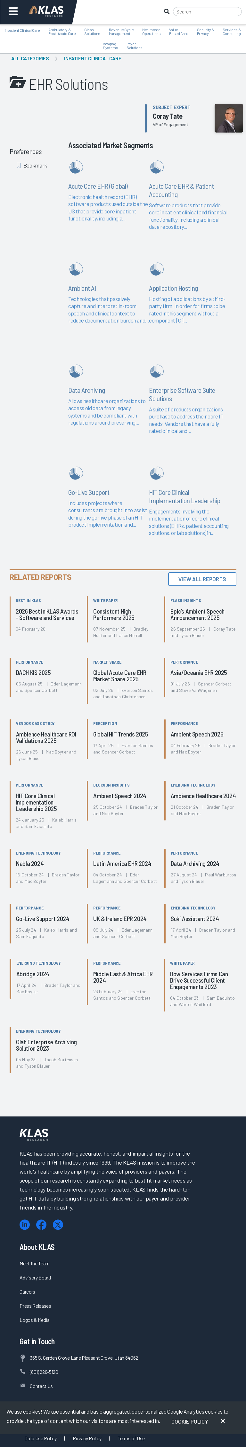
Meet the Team (35, 1263)
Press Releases (35, 1306)
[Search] (207, 11)
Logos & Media (35, 1320)
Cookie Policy (189, 1421)
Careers (27, 1291)
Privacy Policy (87, 1438)
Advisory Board (35, 1277)
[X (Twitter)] (58, 1224)
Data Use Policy (40, 1438)
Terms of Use (131, 1438)
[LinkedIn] (25, 1224)
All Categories (30, 58)
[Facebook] (41, 1224)
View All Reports (202, 579)
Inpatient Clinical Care (92, 58)
